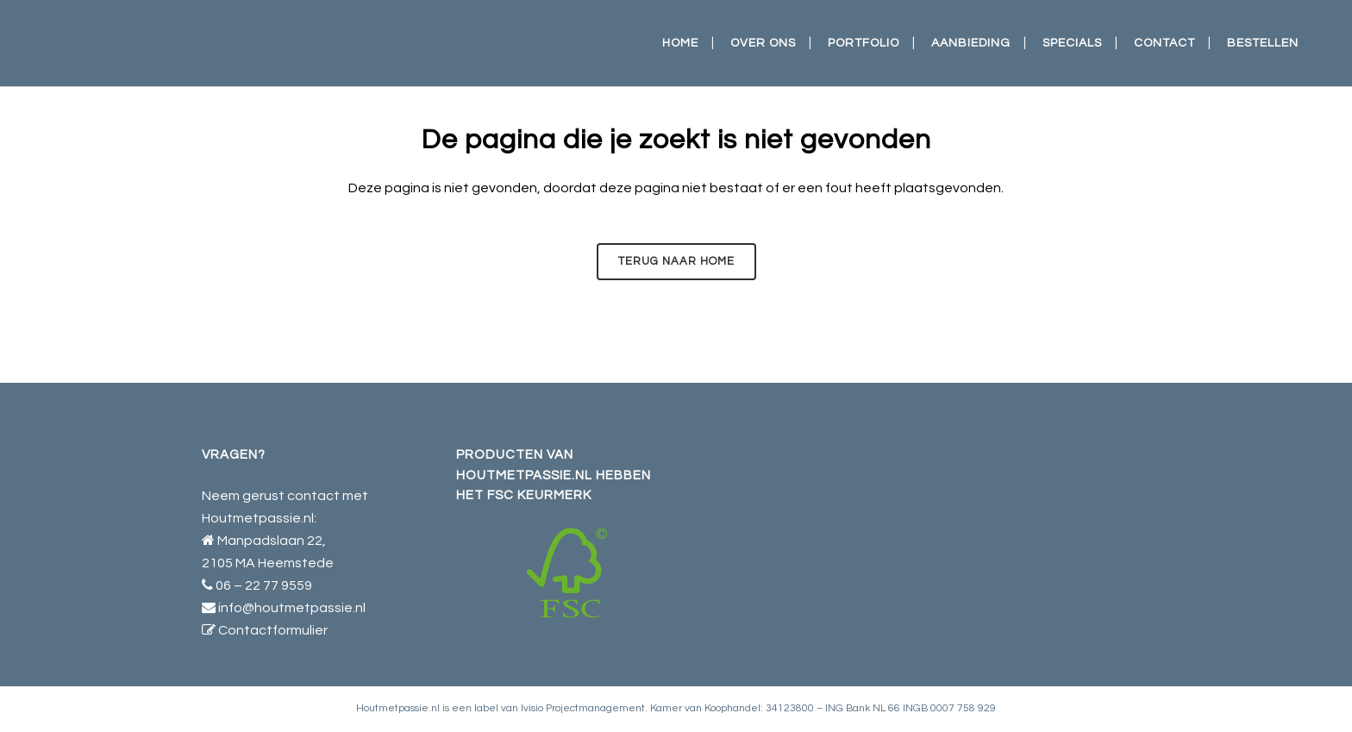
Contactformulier (273, 630)
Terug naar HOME (676, 261)
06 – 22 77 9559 (264, 585)
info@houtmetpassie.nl (292, 608)
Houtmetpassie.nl (398, 708)
